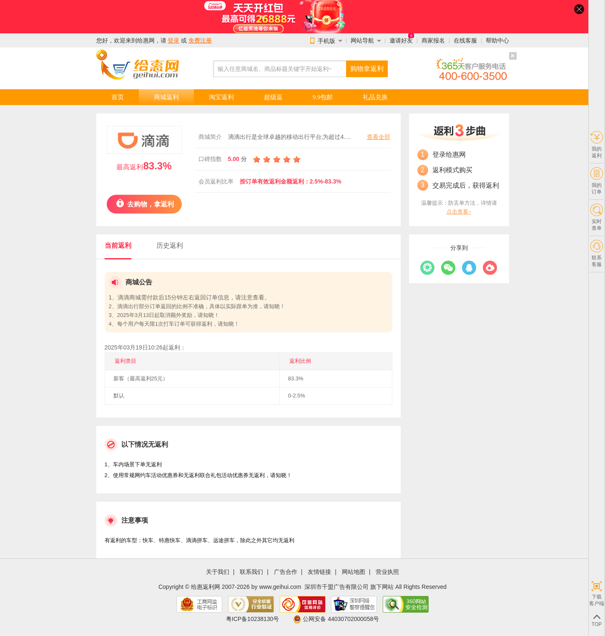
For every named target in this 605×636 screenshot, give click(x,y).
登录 (173, 40)
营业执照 (387, 572)
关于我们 (217, 572)
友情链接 (319, 572)
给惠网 (146, 40)
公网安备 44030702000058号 (336, 619)
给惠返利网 (205, 586)
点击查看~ (459, 212)
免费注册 (200, 40)
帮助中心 (497, 40)
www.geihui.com (280, 586)
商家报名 (433, 40)
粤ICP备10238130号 (252, 619)
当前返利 (118, 245)
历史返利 (169, 245)
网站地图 (353, 572)
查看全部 (378, 136)
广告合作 (285, 572)
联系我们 (251, 572)
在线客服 (465, 40)
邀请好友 (401, 40)
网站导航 (362, 40)
